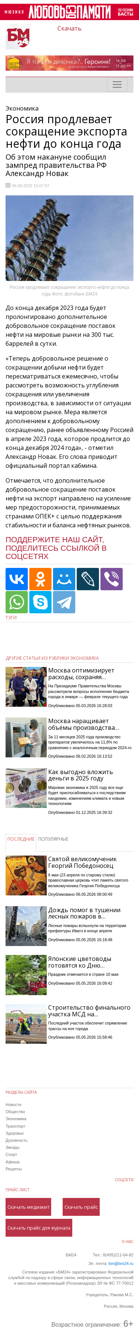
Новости (13, 1104)
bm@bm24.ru (121, 1263)
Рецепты (14, 1169)
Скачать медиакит (28, 1207)
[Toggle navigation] (117, 84)
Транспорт (15, 1126)
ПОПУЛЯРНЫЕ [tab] (53, 839)
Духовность (16, 1140)
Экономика (16, 1118)
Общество (15, 1111)
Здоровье (15, 1133)
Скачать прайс (81, 1207)
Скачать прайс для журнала (38, 1227)
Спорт (11, 1154)
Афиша (13, 1162)
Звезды (12, 1147)
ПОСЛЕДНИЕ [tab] (20, 839)
